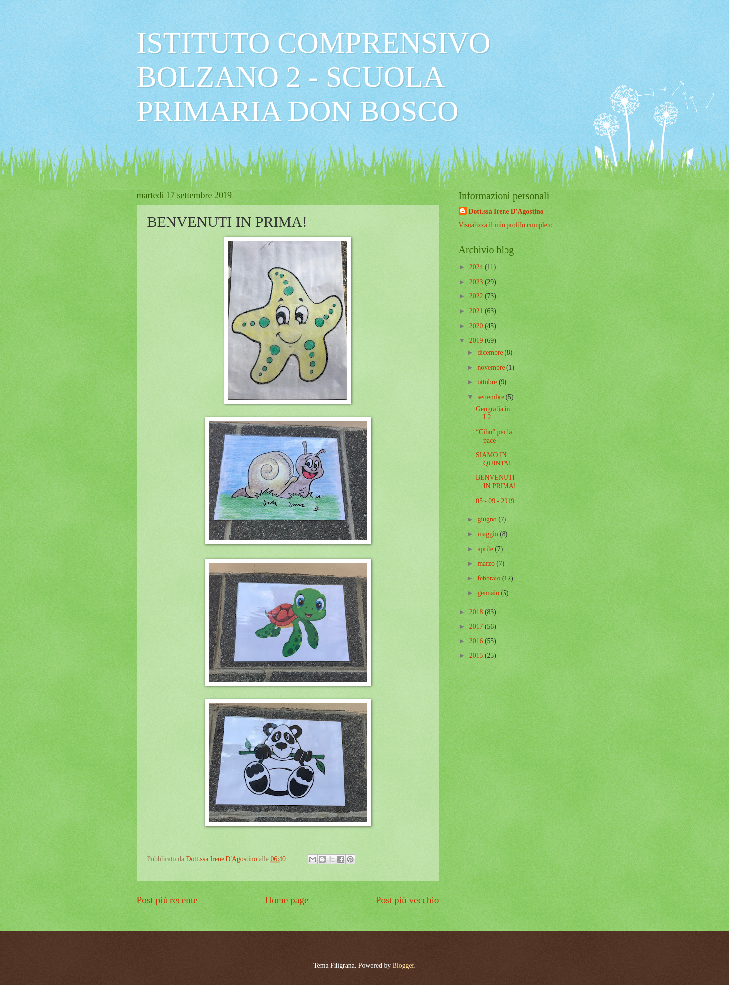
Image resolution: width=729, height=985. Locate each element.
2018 (477, 612)
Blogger (403, 965)
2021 (477, 311)
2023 (477, 282)
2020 (477, 326)
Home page (286, 900)
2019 (477, 340)
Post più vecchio (407, 900)
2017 (477, 626)
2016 (477, 641)
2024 (477, 267)
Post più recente (167, 900)
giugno (487, 519)
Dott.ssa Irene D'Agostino (506, 211)
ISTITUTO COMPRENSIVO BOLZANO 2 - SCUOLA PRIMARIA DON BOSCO (314, 76)
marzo (486, 563)
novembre (491, 367)
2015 (477, 655)
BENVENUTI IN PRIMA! (496, 482)
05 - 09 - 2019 (495, 501)
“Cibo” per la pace (494, 436)
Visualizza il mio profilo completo (506, 225)
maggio (488, 534)
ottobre (488, 382)
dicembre (491, 352)
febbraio (489, 578)
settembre (491, 397)
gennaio (489, 593)
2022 (477, 296)
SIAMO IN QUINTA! (493, 459)
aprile (486, 549)
